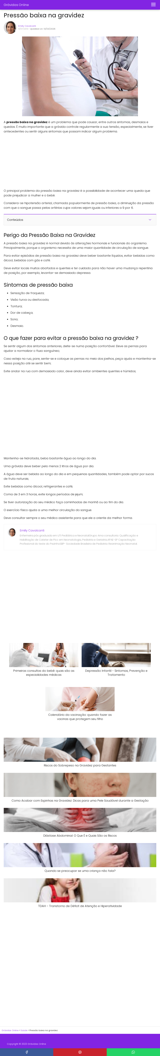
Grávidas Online (16, 5)
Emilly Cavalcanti (27, 25)
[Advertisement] (52, 161)
